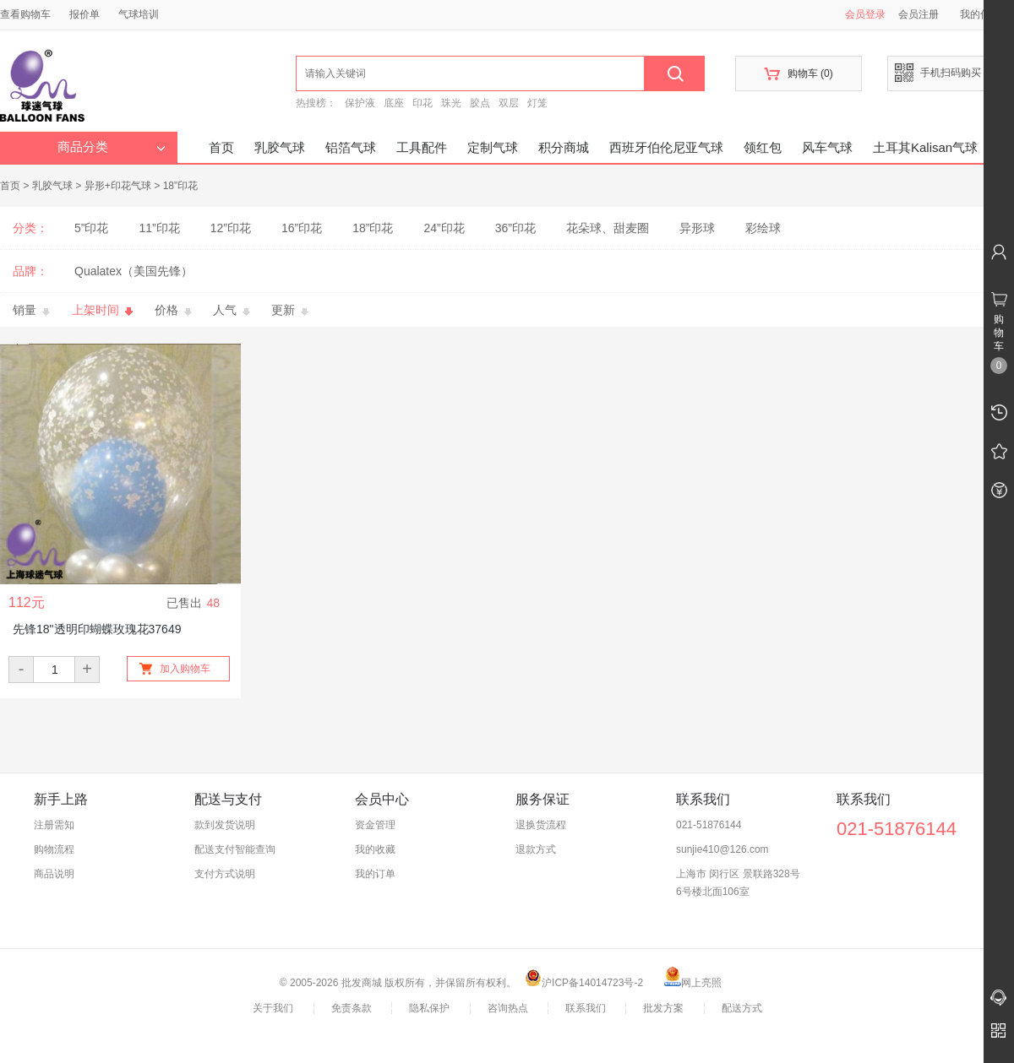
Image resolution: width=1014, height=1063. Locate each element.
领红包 (763, 147)
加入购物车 (185, 669)
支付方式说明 (224, 874)
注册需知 (54, 825)
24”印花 (443, 228)
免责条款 (351, 1008)
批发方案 (663, 1008)
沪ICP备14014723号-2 (584, 983)
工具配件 (421, 147)
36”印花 (515, 228)
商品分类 (111, 147)
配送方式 (742, 1008)
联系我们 (585, 1008)
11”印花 (159, 228)
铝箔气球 (350, 147)
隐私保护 (429, 1008)
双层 (509, 103)
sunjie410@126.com (722, 849)
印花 (422, 103)
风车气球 (827, 147)
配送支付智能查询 (234, 849)
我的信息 (986, 14)
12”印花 (230, 228)
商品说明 (54, 874)
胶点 (480, 103)
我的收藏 (375, 849)
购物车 (798, 74)
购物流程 (54, 849)
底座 (394, 103)
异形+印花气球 (117, 186)
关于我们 (273, 1008)
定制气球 (492, 147)
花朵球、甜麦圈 (607, 228)
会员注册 (918, 14)
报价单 (84, 14)
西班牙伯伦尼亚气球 (666, 147)
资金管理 (375, 825)
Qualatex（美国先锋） (133, 271)
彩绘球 (763, 228)
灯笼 (537, 103)
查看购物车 (25, 14)
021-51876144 (708, 825)
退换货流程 (540, 825)
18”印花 (180, 186)
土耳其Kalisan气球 (925, 147)
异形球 (697, 228)
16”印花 (301, 228)
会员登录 (865, 14)
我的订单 (375, 874)
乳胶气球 (279, 147)
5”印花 (91, 228)
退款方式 (535, 849)
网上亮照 (693, 983)
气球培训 (138, 14)
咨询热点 (508, 1008)
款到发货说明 (224, 825)
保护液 (360, 103)
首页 (221, 147)
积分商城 (563, 147)
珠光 (451, 103)
